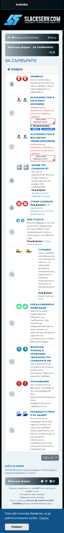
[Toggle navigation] (44, 4)
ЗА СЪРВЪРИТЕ (21, 60)
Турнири (44, 249)
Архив (37, 244)
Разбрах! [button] (16, 526)
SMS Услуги (35, 219)
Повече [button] (44, 518)
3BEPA (35, 129)
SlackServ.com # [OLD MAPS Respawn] (42, 101)
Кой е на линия (14, 466)
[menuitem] (25, 37)
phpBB (35, 488)
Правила (36, 76)
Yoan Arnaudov (38, 494)
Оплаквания (39, 381)
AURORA (22, 4)
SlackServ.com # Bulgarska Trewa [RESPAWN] (42, 137)
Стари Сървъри (41, 201)
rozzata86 (48, 129)
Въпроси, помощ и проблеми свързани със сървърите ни (40, 354)
